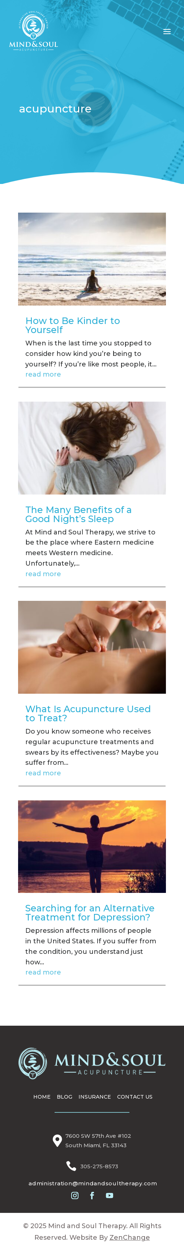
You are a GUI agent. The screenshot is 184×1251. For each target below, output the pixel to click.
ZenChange (130, 1238)
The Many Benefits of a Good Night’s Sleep (78, 514)
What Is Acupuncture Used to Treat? (88, 713)
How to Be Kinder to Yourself (72, 325)
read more (43, 374)
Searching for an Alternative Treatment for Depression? (90, 913)
